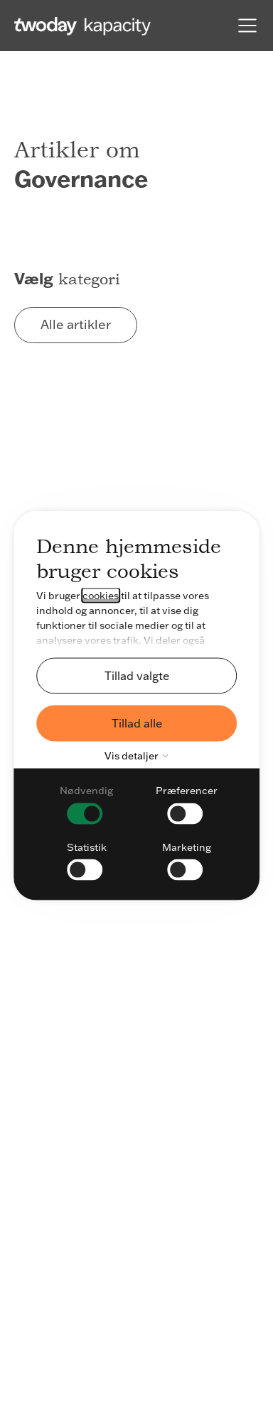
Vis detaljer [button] (139, 755)
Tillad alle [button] (137, 722)
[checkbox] (86, 803)
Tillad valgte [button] (137, 675)
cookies (100, 595)
